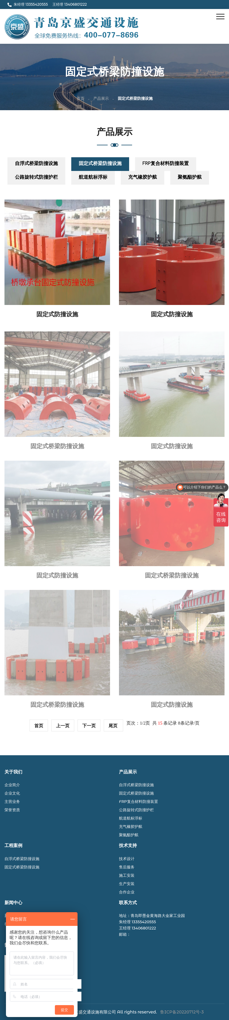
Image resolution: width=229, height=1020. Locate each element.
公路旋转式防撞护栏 (36, 178)
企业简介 (12, 784)
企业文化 (12, 793)
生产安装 (126, 883)
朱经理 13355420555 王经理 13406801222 (47, 4)
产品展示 (101, 99)
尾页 (114, 725)
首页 (80, 99)
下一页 (89, 725)
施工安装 (126, 875)
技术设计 (126, 858)
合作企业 (126, 892)
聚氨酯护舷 (190, 178)
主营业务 (12, 801)
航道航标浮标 (93, 178)
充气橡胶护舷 (142, 178)
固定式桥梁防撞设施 (100, 164)
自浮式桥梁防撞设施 (36, 164)
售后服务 (126, 867)
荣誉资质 (12, 809)
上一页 (62, 725)
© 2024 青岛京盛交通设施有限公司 (83, 1012)
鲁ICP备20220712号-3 (182, 1012)
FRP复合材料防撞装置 (166, 164)
